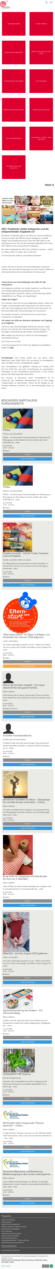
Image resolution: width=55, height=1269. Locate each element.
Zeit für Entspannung (9, 1238)
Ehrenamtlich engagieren (10, 1229)
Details (27, 454)
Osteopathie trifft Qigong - (17, 1073)
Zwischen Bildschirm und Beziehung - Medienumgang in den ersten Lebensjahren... (27, 1173)
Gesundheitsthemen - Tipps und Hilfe (15, 1240)
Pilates (6, 429)
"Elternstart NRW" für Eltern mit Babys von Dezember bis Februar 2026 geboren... (26, 636)
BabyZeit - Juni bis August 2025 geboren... (26, 953)
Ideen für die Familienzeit (10, 1224)
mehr (17, 442)
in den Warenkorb (27, 459)
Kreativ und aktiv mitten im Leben (13, 1227)
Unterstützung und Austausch (12, 1243)
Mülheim (7, 451)
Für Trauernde (6, 1231)
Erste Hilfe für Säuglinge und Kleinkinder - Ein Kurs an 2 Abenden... (26, 877)
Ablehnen (45, 1266)
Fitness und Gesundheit (10, 1236)
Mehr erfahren (6, 1266)
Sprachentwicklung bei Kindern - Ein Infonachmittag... (23, 1011)
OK (51, 1266)
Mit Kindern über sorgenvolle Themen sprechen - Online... (23, 1124)
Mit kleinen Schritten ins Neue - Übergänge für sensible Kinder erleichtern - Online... (26, 801)
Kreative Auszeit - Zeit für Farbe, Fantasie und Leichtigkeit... (25, 554)
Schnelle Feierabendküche (17, 735)
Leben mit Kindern (8, 1220)
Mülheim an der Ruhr (10, 709)
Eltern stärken (6, 1222)
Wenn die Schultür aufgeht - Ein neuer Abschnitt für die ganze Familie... (24, 686)
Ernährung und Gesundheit (11, 1233)
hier (11, 347)
